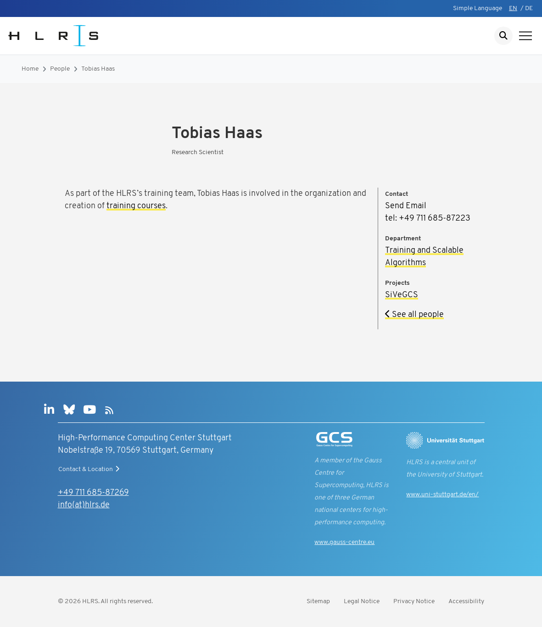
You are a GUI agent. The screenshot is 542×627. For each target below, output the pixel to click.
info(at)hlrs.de (84, 505)
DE (529, 8)
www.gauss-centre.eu (344, 542)
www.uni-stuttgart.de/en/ (442, 494)
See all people (414, 315)
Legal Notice (362, 601)
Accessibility (466, 601)
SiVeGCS (401, 295)
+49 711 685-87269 (93, 492)
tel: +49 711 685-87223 (427, 218)
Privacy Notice (414, 601)
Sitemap (318, 601)
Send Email (405, 206)
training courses (136, 206)
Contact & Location (90, 469)
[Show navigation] (525, 36)
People (60, 69)
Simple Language (477, 8)
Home (30, 69)
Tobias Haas (98, 69)
